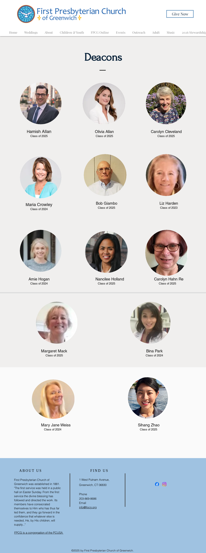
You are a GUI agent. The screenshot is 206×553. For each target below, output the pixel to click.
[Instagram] (164, 484)
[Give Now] (180, 14)
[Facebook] (157, 484)
